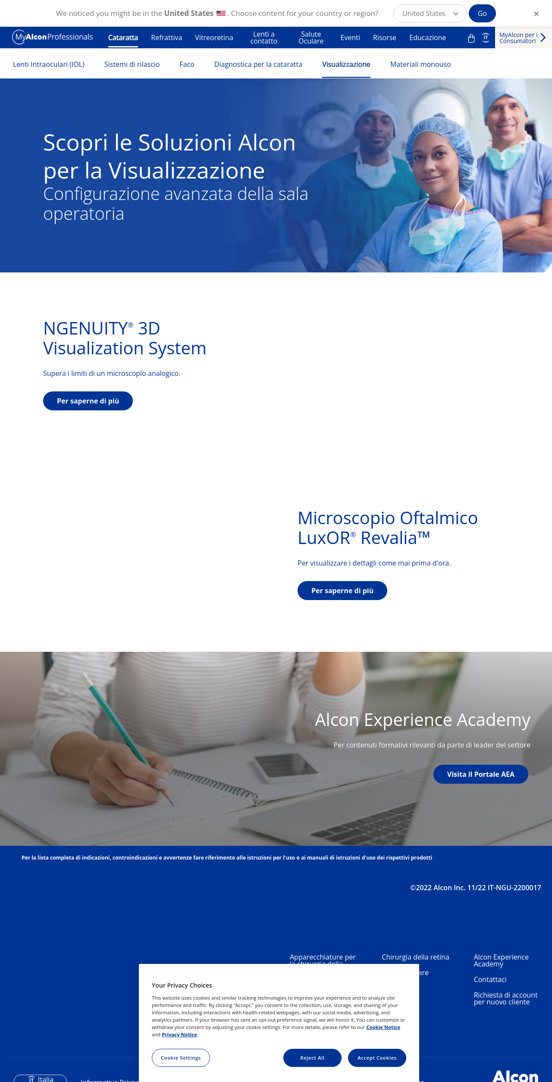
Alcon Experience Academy (501, 960)
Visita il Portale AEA (480, 774)
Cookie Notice (383, 1027)
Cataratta (123, 37)
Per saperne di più (88, 401)
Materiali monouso (420, 64)
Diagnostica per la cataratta (258, 64)
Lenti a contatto (263, 37)
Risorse (384, 37)
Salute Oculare (310, 37)
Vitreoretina (214, 37)
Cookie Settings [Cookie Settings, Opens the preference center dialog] (181, 1057)
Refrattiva (166, 37)
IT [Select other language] (486, 37)
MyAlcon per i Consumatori (518, 38)
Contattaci (490, 979)
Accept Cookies (377, 1057)
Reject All (312, 1057)
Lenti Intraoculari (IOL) (49, 64)
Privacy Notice (179, 1034)
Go (482, 13)
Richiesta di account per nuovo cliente (506, 998)
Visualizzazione (346, 64)
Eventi (350, 37)
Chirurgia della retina (415, 957)
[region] (279, 1023)
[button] (430, 13)
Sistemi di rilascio (132, 64)
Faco (187, 64)
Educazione (427, 37)
